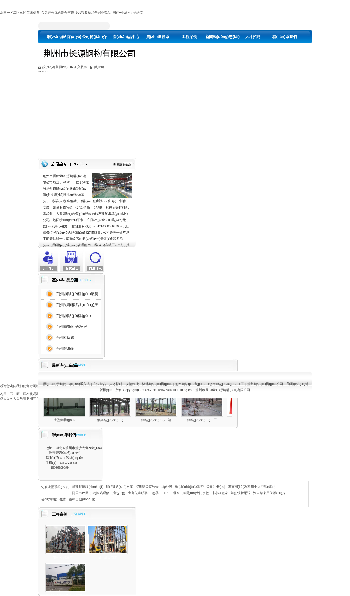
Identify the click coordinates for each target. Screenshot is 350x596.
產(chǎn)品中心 (126, 36)
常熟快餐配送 (240, 493)
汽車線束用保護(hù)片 (269, 493)
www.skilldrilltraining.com (176, 390)
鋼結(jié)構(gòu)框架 (156, 420)
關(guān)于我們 (54, 384)
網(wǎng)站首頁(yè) (62, 36)
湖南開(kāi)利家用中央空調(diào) (252, 487)
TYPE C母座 (170, 493)
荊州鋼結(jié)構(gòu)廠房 (77, 294)
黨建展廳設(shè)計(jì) (87, 487)
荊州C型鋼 (65, 337)
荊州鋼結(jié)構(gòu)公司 (265, 384)
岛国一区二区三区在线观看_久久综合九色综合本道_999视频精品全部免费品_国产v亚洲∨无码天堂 (71, 12)
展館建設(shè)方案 (119, 487)
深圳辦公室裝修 (147, 487)
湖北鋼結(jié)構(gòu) (157, 384)
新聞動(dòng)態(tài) (221, 36)
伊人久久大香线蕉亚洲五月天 (21, 399)
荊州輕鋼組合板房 (71, 326)
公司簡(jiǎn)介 (94, 36)
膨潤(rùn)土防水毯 (195, 493)
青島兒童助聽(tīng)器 (143, 493)
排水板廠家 (220, 493)
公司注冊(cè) (215, 487)
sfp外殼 (166, 487)
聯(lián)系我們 (284, 36)
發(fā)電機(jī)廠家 (53, 499)
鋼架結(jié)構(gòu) (110, 420)
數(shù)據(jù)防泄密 (189, 487)
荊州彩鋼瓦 (65, 348)
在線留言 (99, 384)
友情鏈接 (132, 384)
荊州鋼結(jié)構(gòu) (73, 315)
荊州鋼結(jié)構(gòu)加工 (226, 384)
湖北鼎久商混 (107, 558)
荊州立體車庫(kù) (65, 558)
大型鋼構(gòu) (64, 420)
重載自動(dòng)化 (82, 499)
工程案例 (189, 36)
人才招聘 (253, 36)
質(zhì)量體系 (158, 36)
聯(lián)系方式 (79, 384)
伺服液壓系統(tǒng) (55, 487)
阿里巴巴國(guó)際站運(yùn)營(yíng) (98, 493)
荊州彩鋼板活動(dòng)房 (77, 305)
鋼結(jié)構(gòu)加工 (202, 420)
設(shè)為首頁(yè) (54, 67)
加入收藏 (80, 67)
